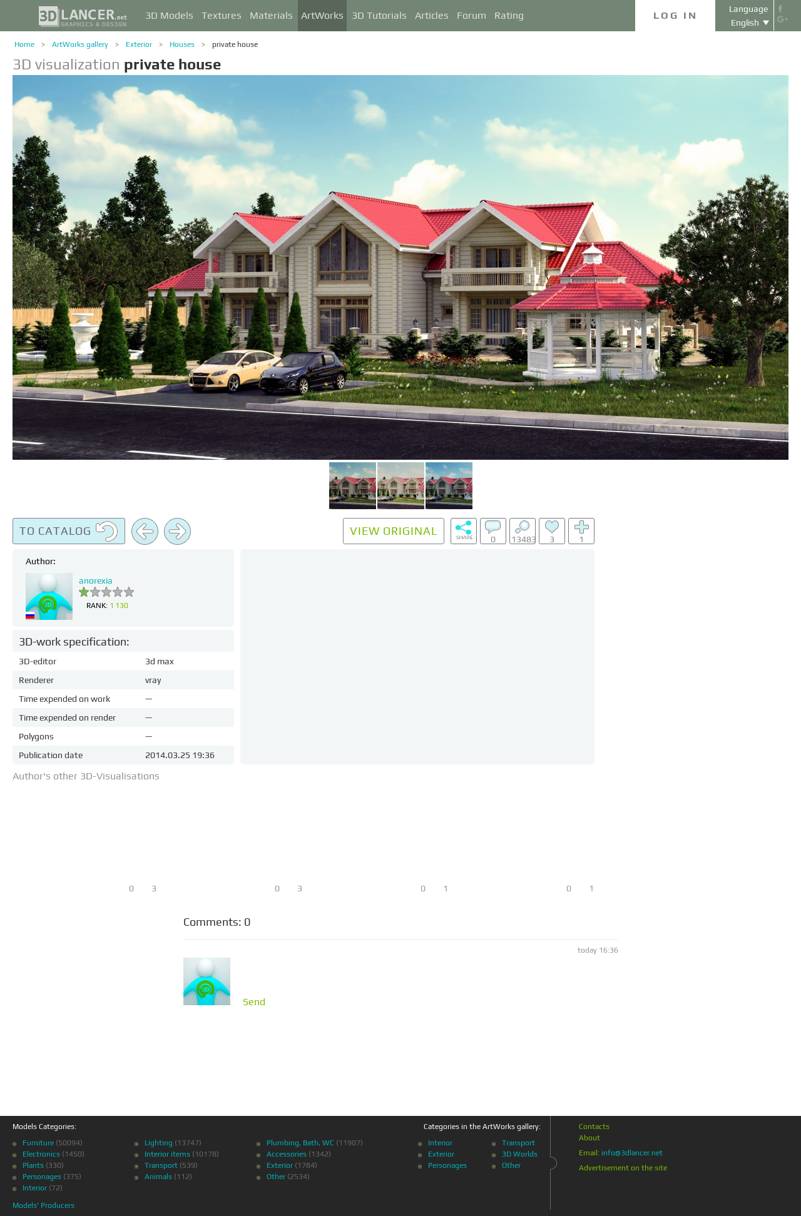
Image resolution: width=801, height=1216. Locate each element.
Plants (33, 1165)
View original (393, 530)
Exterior (139, 44)
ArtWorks (322, 15)
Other (276, 1176)
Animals (158, 1176)
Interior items (167, 1154)
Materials (271, 15)
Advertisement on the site (623, 1167)
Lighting (159, 1142)
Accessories (287, 1154)
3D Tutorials (379, 15)
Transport (161, 1165)
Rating (509, 15)
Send (254, 1002)
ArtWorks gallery (80, 44)
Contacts (594, 1126)
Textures (222, 15)
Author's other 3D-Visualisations (86, 776)
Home (24, 44)
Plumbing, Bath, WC (300, 1142)
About (589, 1137)
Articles (432, 15)
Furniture (38, 1142)
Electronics (41, 1154)
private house (235, 44)
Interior (35, 1187)
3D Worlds (520, 1154)
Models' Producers (43, 1205)
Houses (182, 44)
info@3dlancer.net (632, 1152)
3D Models (169, 15)
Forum (471, 15)
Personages (42, 1176)
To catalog (68, 531)
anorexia (96, 580)
